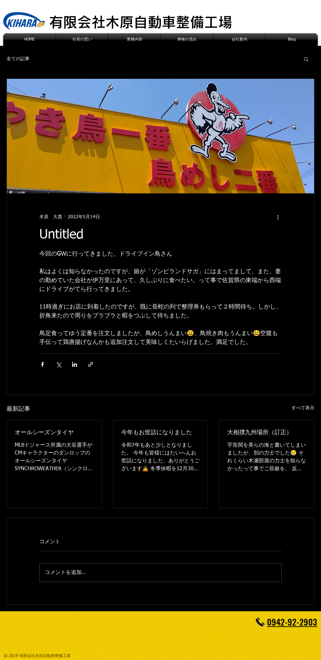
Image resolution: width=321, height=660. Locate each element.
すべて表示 (303, 408)
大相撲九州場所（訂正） (259, 433)
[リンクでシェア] (90, 364)
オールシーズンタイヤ (44, 433)
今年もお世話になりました (156, 433)
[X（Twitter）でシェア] (58, 364)
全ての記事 (18, 59)
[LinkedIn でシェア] (74, 364)
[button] (306, 59)
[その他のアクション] (278, 217)
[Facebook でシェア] (42, 364)
